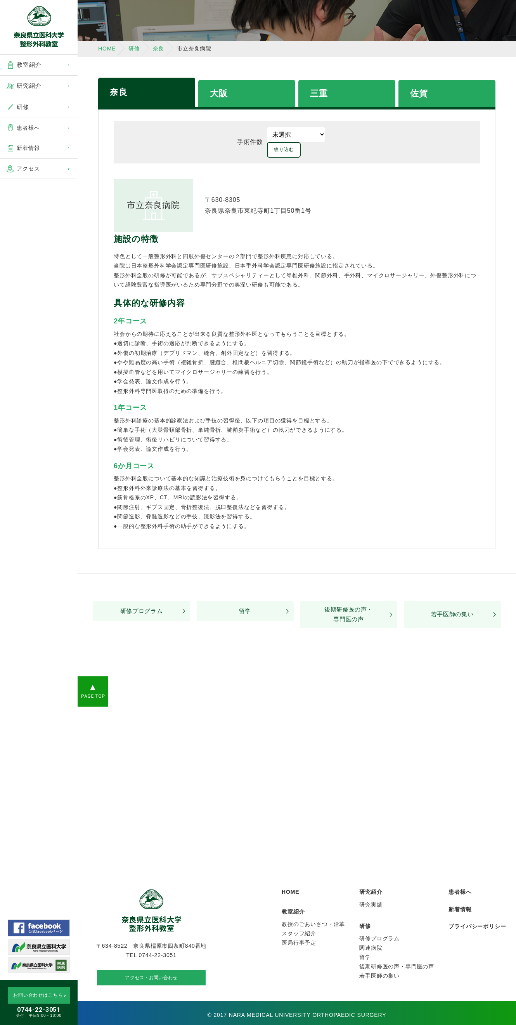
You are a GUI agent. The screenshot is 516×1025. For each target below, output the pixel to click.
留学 (245, 597)
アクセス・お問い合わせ (151, 969)
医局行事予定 (299, 930)
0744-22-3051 (39, 1009)
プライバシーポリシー (477, 913)
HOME (107, 48)
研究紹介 (370, 879)
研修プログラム (141, 597)
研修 (134, 48)
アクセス (28, 168)
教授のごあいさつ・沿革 (313, 911)
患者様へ (28, 128)
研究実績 (370, 892)
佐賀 (419, 93)
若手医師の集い (452, 600)
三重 (319, 93)
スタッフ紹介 (299, 920)
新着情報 (28, 148)
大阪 (219, 93)
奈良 (119, 92)
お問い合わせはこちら (38, 995)
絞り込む (348, 134)
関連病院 (370, 935)
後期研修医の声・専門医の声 (348, 600)
